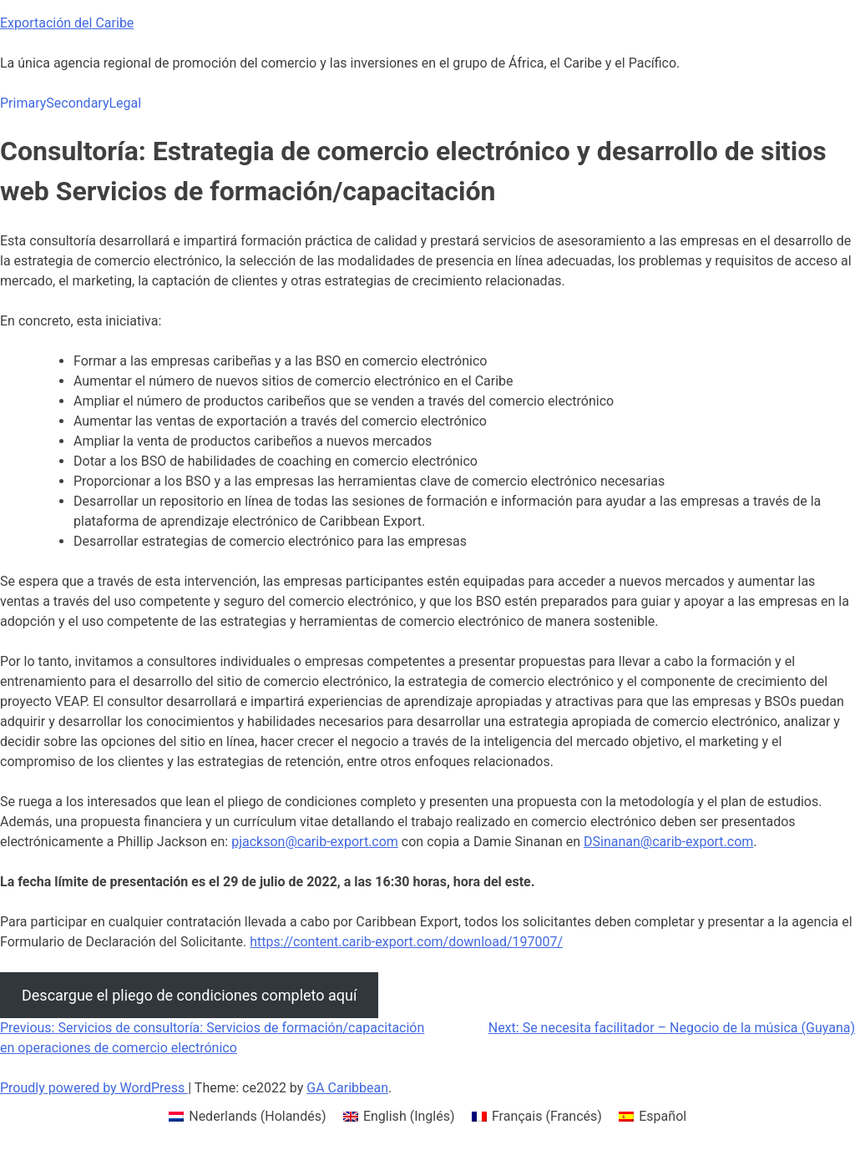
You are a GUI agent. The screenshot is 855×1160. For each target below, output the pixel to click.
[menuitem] (247, 1116)
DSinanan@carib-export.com (668, 842)
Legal (125, 103)
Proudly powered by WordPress (94, 1088)
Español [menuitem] (662, 1116)
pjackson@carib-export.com (314, 842)
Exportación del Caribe (67, 23)
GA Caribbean (347, 1088)
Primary (23, 103)
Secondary (77, 103)
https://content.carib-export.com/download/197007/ (406, 942)
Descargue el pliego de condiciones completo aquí (189, 995)
